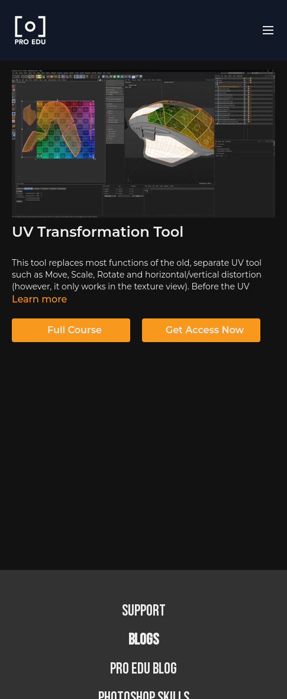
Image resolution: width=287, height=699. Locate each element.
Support (144, 611)
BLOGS (143, 640)
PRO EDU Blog (143, 669)
